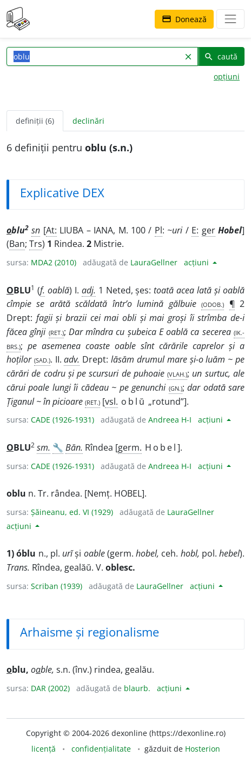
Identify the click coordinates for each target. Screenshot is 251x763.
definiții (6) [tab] (35, 121)
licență (43, 749)
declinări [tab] (88, 121)
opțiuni (227, 76)
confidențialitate (101, 749)
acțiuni (197, 262)
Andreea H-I (169, 419)
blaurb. (137, 688)
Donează (184, 19)
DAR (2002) (50, 688)
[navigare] (230, 19)
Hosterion (202, 749)
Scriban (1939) (56, 586)
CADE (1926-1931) (62, 419)
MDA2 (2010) (53, 262)
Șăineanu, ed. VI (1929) (72, 512)
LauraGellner (153, 262)
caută (220, 56)
